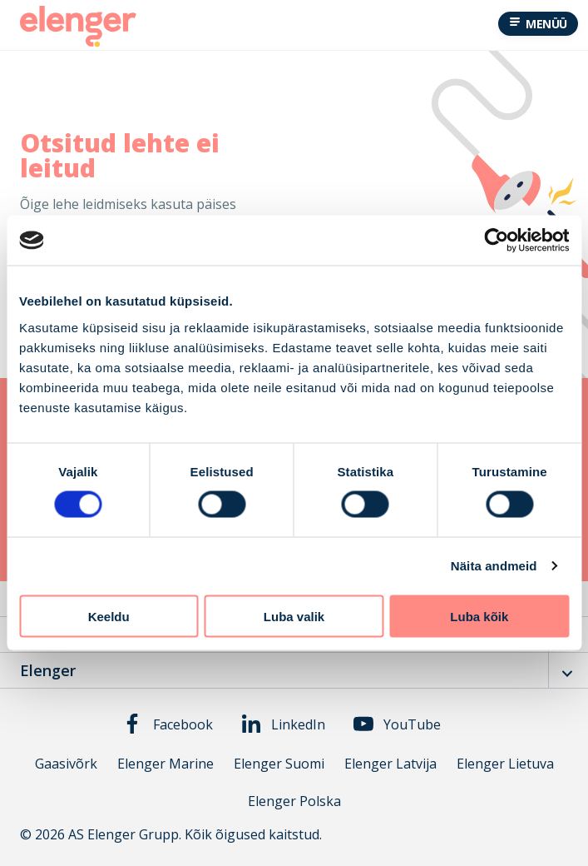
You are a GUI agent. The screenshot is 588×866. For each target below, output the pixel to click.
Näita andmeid (494, 566)
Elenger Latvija (390, 764)
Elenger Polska (294, 801)
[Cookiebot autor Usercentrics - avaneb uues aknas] (496, 240)
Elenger (48, 670)
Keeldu (109, 616)
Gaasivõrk (66, 764)
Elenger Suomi (279, 764)
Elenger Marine (165, 764)
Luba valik (294, 616)
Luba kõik (479, 616)
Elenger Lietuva (505, 764)
